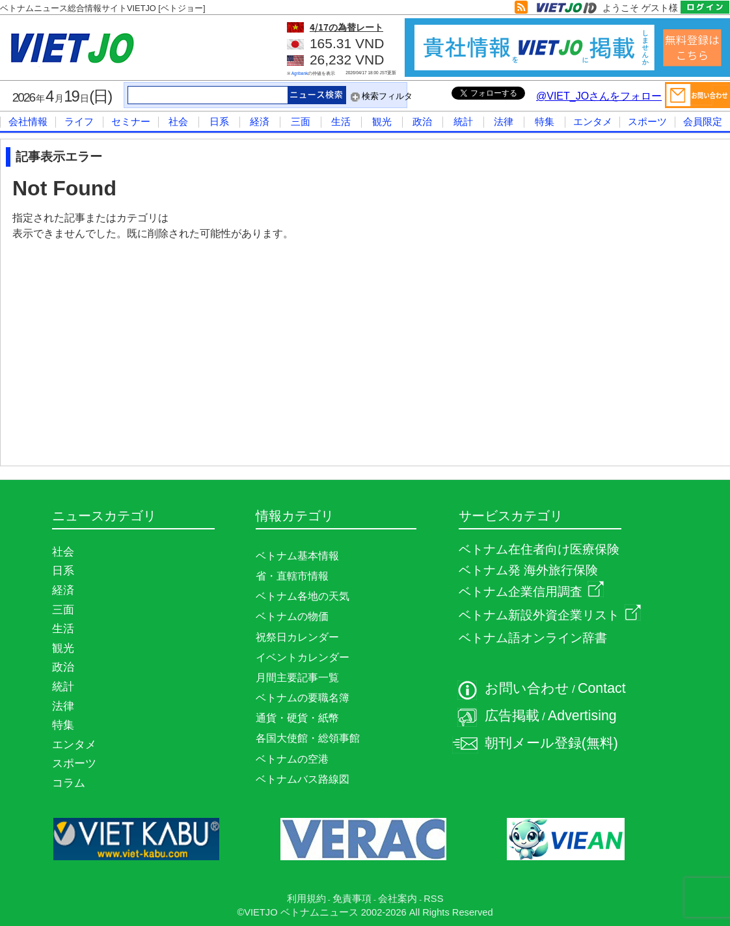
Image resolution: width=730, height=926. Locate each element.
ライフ (79, 121)
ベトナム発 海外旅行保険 (528, 570)
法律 (503, 121)
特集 (544, 121)
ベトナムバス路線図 (302, 779)
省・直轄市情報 (292, 576)
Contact (602, 688)
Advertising (582, 715)
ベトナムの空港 (292, 759)
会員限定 (702, 121)
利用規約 (306, 898)
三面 (300, 121)
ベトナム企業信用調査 (531, 591)
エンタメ (592, 121)
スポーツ (647, 121)
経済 (259, 121)
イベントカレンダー (302, 657)
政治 (422, 121)
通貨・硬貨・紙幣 (297, 717)
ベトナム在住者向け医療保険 (539, 549)
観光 (382, 121)
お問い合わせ (527, 688)
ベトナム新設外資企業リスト (550, 615)
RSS (433, 898)
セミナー (130, 121)
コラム (68, 782)
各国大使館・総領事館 (308, 738)
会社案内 (397, 898)
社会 (178, 121)
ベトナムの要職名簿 (302, 697)
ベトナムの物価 (292, 616)
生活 (341, 121)
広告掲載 (512, 715)
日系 (219, 121)
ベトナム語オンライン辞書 (533, 638)
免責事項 (352, 898)
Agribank (299, 73)
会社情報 (27, 121)
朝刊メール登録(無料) (551, 743)
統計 (463, 121)
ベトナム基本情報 (297, 555)
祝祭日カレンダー (297, 637)
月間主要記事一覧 (297, 677)
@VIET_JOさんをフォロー (599, 96)
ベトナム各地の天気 (302, 596)
